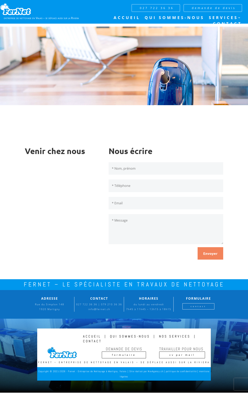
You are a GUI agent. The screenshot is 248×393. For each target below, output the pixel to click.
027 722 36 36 (157, 8)
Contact (227, 24)
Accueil (127, 18)
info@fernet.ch (99, 309)
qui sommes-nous (130, 336)
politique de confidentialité (181, 371)
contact (198, 306)
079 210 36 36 (111, 304)
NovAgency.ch (155, 371)
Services (223, 18)
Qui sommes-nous (174, 18)
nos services (174, 336)
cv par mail (182, 355)
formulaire (124, 355)
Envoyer (210, 253)
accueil (92, 336)
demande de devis (214, 8)
